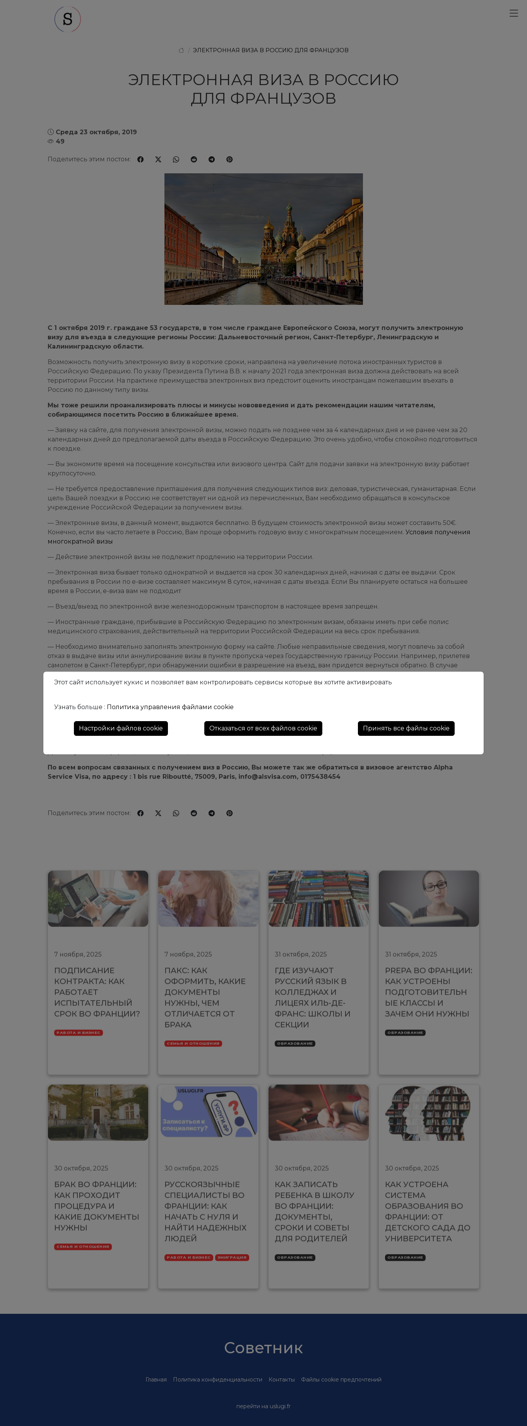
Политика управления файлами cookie (170, 707)
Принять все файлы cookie (406, 728)
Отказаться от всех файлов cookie (263, 728)
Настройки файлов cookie (121, 728)
